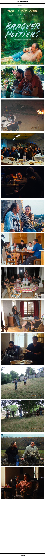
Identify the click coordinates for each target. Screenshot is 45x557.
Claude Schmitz (22, 1)
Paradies (22, 555)
